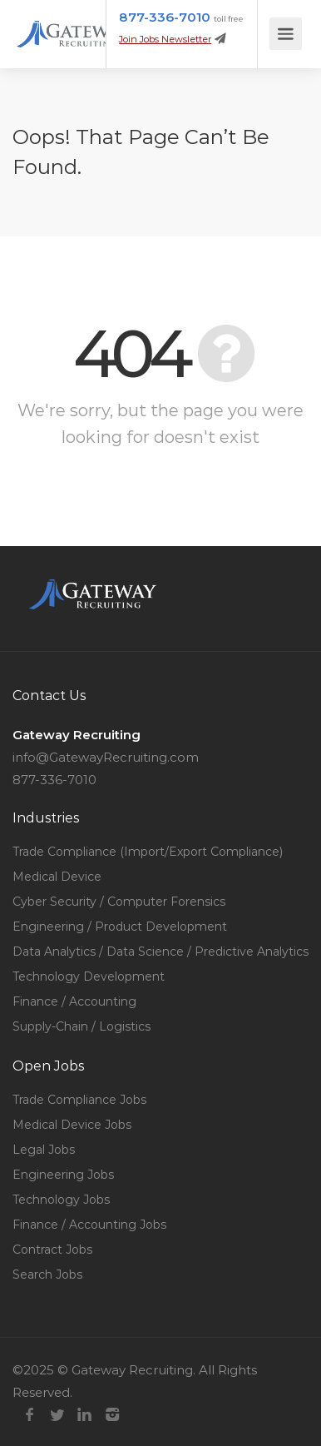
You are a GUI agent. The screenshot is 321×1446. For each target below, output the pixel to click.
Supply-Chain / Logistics (81, 1026)
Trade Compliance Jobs (79, 1099)
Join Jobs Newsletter (165, 39)
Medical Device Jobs (71, 1124)
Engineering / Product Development (119, 926)
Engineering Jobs (63, 1174)
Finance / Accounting (74, 1001)
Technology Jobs (61, 1199)
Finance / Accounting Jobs (89, 1224)
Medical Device (56, 876)
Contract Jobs (52, 1249)
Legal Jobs (43, 1149)
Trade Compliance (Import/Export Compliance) (147, 851)
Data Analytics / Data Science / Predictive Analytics (160, 951)
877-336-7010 (164, 17)
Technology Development (88, 976)
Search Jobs (47, 1274)
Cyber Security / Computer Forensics (118, 901)
